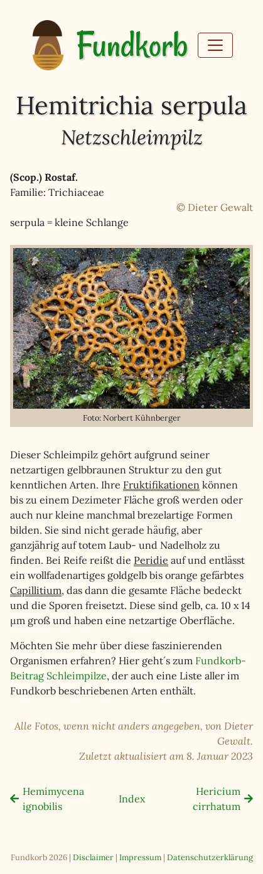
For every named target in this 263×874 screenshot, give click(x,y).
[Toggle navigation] (215, 45)
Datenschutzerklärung (210, 857)
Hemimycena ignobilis (53, 798)
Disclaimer (93, 857)
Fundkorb (132, 45)
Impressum (140, 857)
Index (132, 798)
